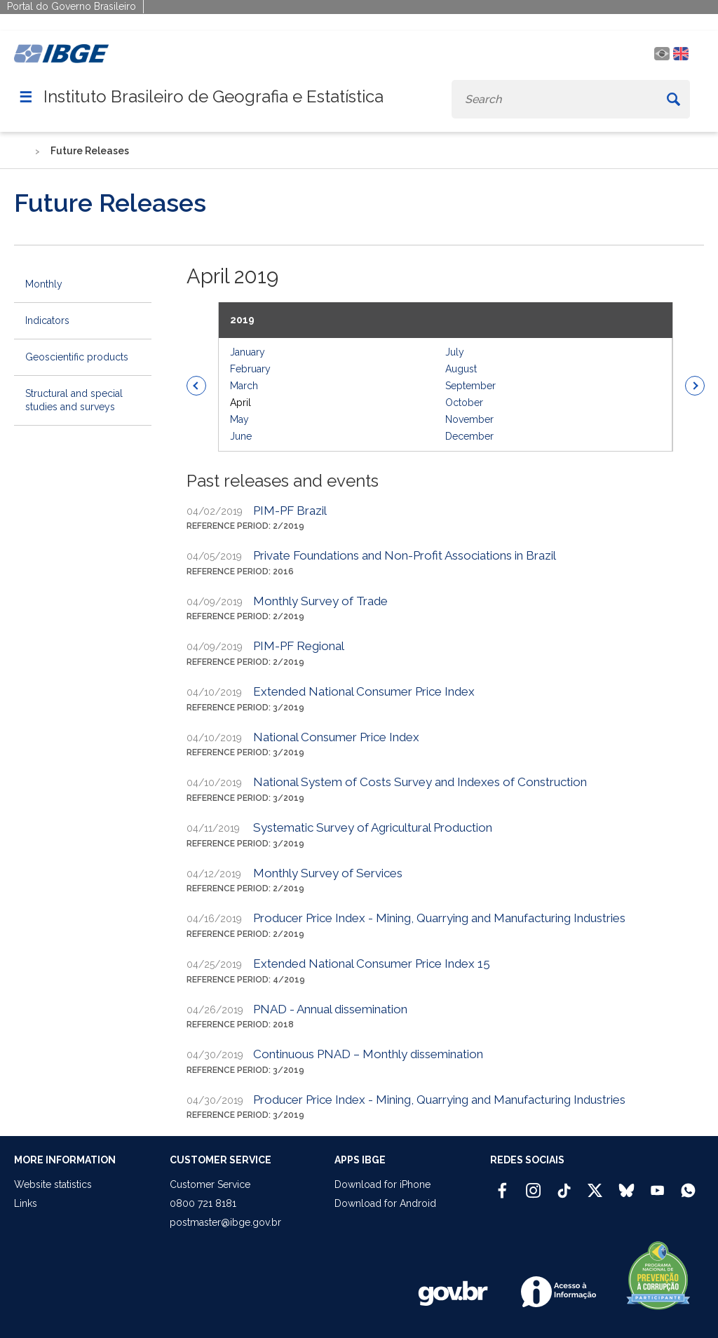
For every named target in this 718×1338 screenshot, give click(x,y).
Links (25, 1203)
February (250, 368)
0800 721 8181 (203, 1203)
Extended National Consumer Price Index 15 (371, 964)
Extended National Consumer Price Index (364, 691)
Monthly (43, 284)
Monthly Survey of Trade (320, 601)
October (464, 402)
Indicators (47, 320)
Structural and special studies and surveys (74, 400)
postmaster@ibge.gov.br (225, 1222)
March (244, 385)
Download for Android (385, 1203)
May (239, 419)
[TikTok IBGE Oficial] (564, 1184)
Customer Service (210, 1184)
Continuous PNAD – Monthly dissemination (368, 1054)
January (247, 352)
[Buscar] (673, 99)
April (240, 402)
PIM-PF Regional (298, 646)
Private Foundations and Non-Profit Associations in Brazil (404, 555)
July (454, 352)
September (470, 385)
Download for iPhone (382, 1184)
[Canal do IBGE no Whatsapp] (688, 1184)
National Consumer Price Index (336, 737)
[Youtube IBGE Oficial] (657, 1184)
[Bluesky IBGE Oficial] (626, 1184)
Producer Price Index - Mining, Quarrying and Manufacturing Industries (439, 918)
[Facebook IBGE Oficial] (502, 1184)
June (241, 436)
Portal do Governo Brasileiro (71, 6)
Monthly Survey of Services (327, 873)
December (469, 436)
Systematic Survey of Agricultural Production (372, 827)
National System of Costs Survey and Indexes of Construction (420, 782)
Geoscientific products (76, 357)
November (469, 419)
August (461, 368)
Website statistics (53, 1184)
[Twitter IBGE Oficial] (595, 1190)
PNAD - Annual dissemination (330, 1009)
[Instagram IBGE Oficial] (533, 1184)
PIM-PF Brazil (290, 511)
